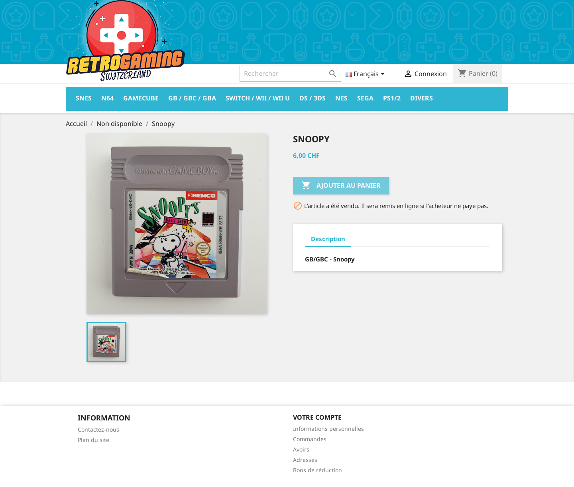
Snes (84, 98)
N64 (107, 98)
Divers (421, 98)
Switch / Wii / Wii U (258, 98)
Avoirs (301, 449)
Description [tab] (328, 239)
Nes (341, 98)
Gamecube (141, 98)
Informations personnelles (328, 428)
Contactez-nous (98, 429)
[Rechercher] (290, 73)
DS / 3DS (312, 98)
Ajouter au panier (341, 186)
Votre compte (317, 417)
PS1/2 (392, 98)
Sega (365, 98)
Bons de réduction (317, 470)
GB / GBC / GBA (192, 98)
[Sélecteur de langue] (366, 74)
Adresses (305, 459)
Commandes (309, 439)
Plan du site (93, 440)
